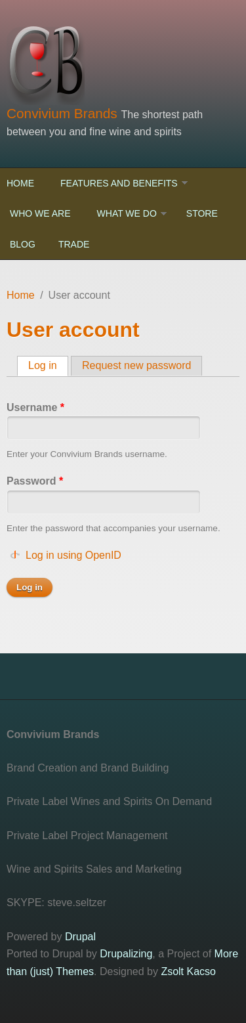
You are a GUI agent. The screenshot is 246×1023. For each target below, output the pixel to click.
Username (35, 407)
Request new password (136, 365)
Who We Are (40, 213)
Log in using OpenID (73, 555)
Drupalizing (126, 953)
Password (35, 481)
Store (202, 213)
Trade (73, 244)
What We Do (127, 213)
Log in (48, 365)
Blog (22, 244)
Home (20, 183)
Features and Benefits (119, 183)
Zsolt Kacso (188, 971)
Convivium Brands (64, 113)
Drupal (80, 936)
